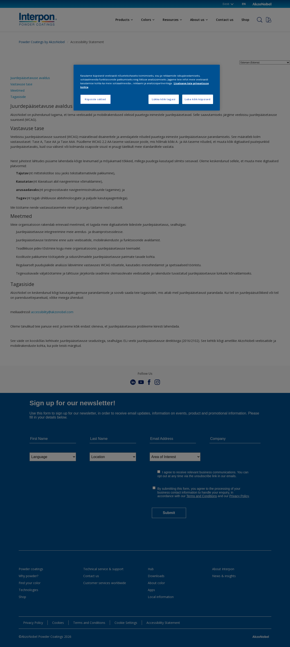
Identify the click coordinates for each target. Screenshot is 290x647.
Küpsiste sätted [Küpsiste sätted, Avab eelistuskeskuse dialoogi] (95, 99)
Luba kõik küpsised (197, 99)
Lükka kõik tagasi (163, 99)
